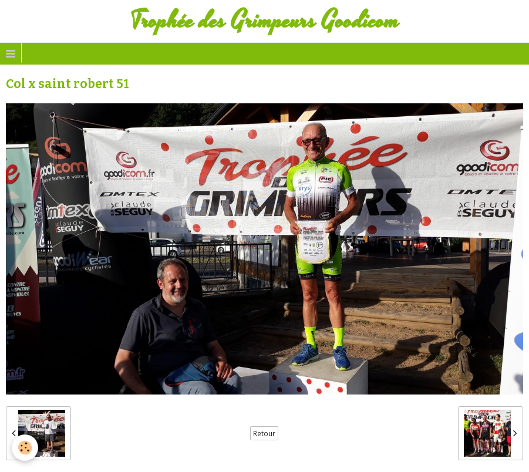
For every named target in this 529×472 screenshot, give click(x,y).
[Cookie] (25, 447)
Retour (264, 433)
